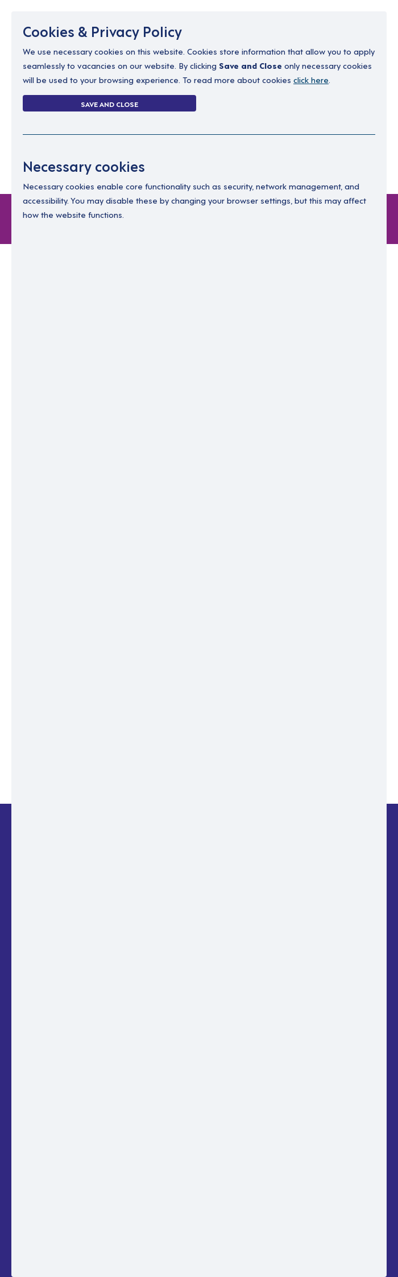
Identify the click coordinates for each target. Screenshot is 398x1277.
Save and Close (109, 103)
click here (311, 79)
